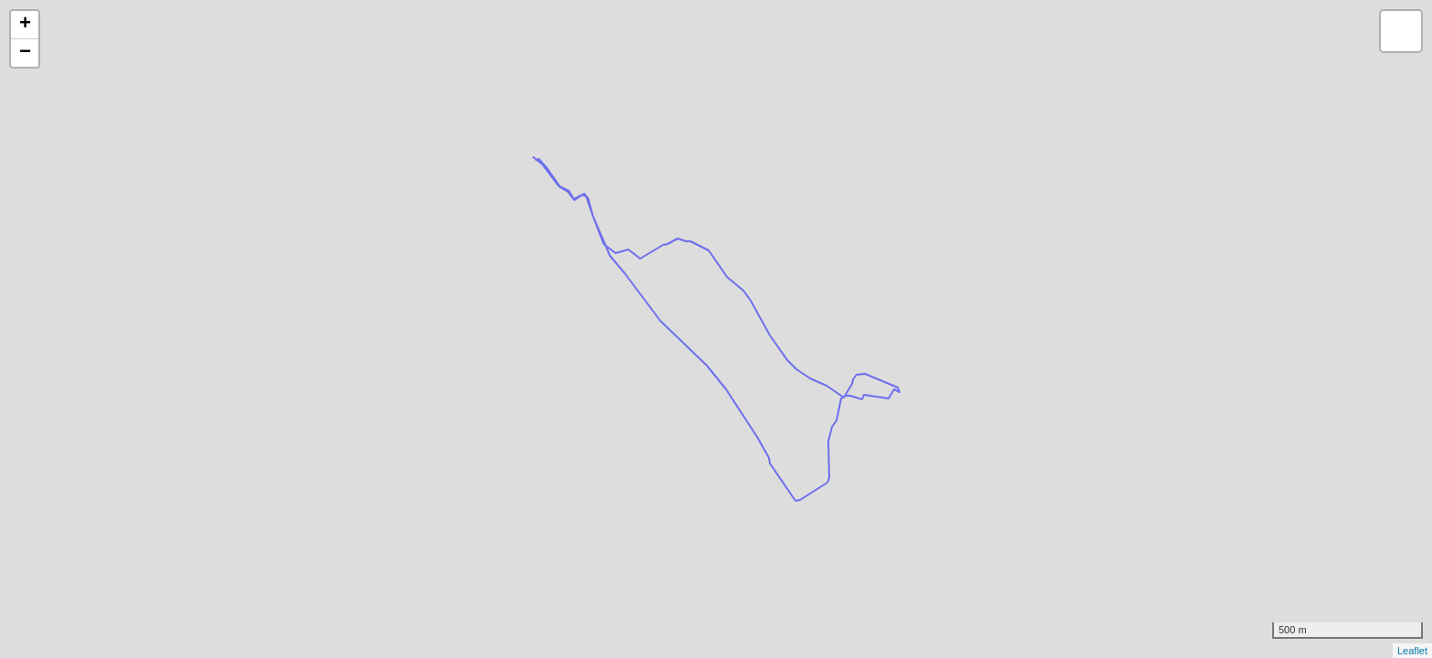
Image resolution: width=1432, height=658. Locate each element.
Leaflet (1412, 650)
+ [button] (25, 24)
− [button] (25, 53)
